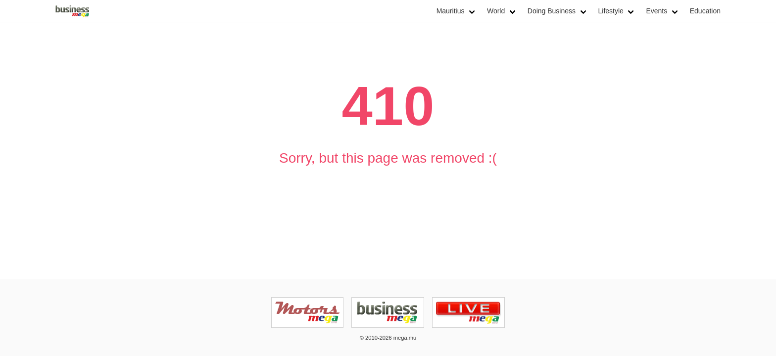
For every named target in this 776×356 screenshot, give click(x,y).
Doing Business (552, 11)
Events (656, 11)
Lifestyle (611, 11)
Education (705, 11)
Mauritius (450, 11)
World (496, 11)
